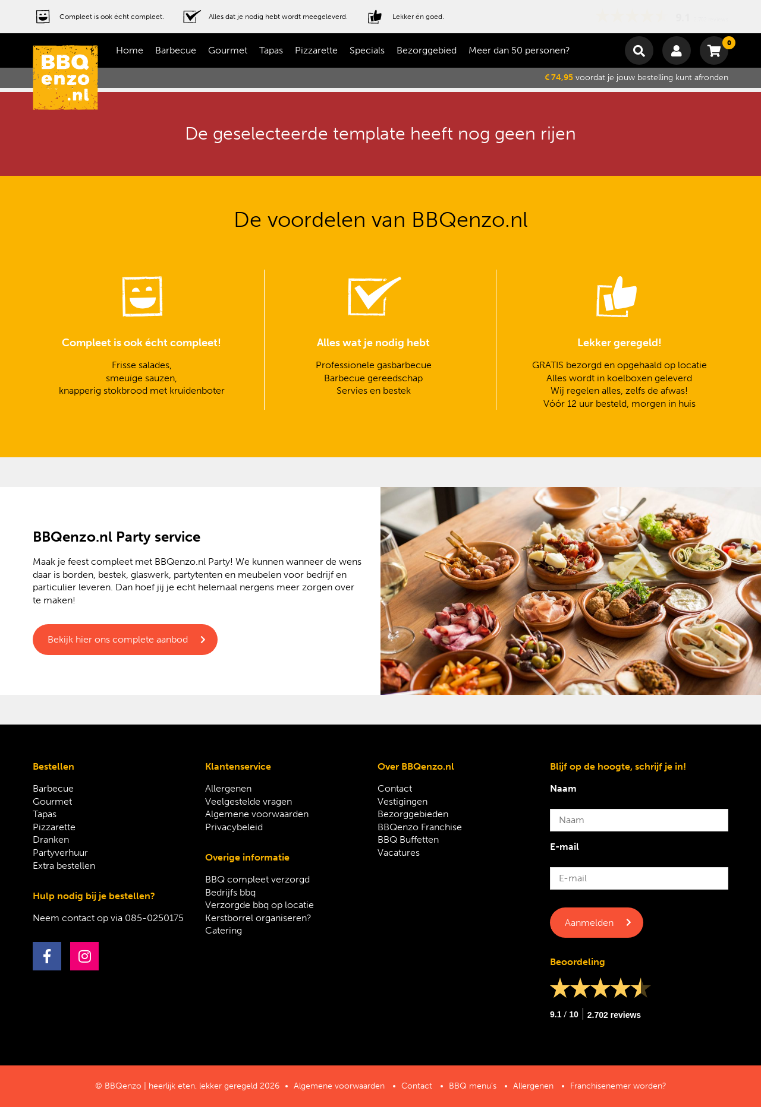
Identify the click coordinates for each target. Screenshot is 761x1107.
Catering (223, 930)
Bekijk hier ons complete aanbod (118, 639)
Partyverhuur (60, 852)
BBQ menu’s (472, 1086)
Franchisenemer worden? (618, 1086)
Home (129, 50)
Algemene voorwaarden (257, 814)
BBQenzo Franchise (420, 827)
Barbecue (175, 50)
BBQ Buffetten (408, 839)
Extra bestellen (64, 865)
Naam (563, 788)
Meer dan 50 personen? (519, 50)
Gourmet (227, 50)
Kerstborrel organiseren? (258, 917)
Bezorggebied (427, 50)
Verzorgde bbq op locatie (259, 904)
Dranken (51, 839)
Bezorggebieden (413, 814)
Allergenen (228, 788)
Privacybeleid (234, 827)
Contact (395, 788)
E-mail (564, 846)
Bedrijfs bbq (230, 892)
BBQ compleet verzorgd (257, 879)
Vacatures (399, 852)
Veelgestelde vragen (248, 801)
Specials (367, 50)
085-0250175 (154, 917)
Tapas (271, 50)
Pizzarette (316, 50)
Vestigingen (402, 801)
